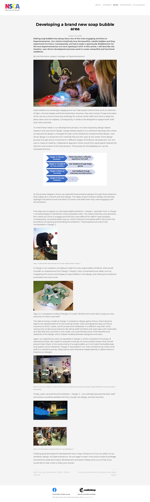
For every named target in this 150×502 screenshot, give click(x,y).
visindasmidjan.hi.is (88, 497)
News (115, 5)
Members (107, 5)
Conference (125, 5)
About (98, 5)
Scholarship (139, 5)
